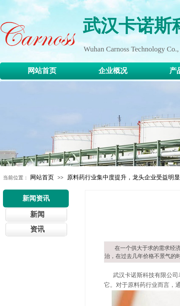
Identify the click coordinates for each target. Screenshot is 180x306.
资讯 (37, 229)
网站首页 (42, 177)
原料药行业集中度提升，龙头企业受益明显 (123, 177)
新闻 (37, 214)
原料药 (137, 285)
